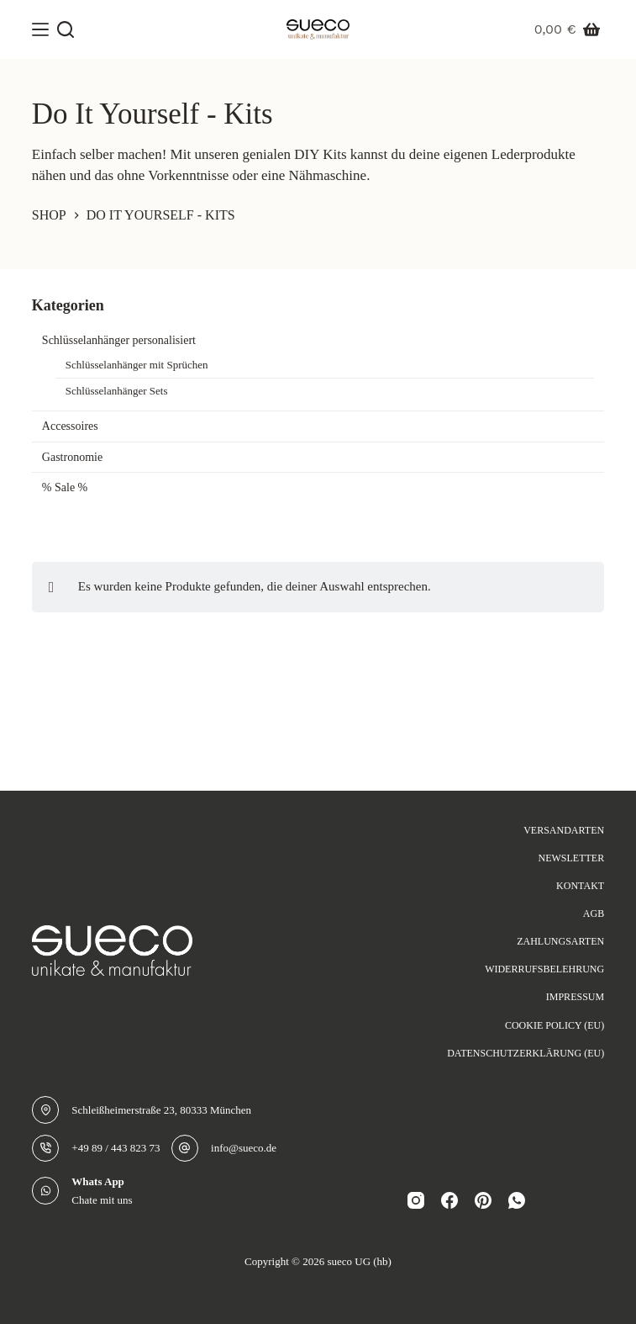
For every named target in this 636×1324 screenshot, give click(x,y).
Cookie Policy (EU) (554, 1025)
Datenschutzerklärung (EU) (525, 1053)
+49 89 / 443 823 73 (115, 1147)
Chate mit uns (101, 1200)
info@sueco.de (243, 1147)
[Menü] (40, 29)
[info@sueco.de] (185, 1148)
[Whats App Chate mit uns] (46, 1191)
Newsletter (571, 858)
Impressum (575, 997)
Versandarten (563, 830)
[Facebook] (449, 1200)
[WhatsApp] (516, 1200)
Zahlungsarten (560, 941)
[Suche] (65, 29)
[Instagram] (415, 1200)
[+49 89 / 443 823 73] (46, 1148)
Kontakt (580, 886)
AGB (593, 913)
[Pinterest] (483, 1200)
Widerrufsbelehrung (544, 969)
